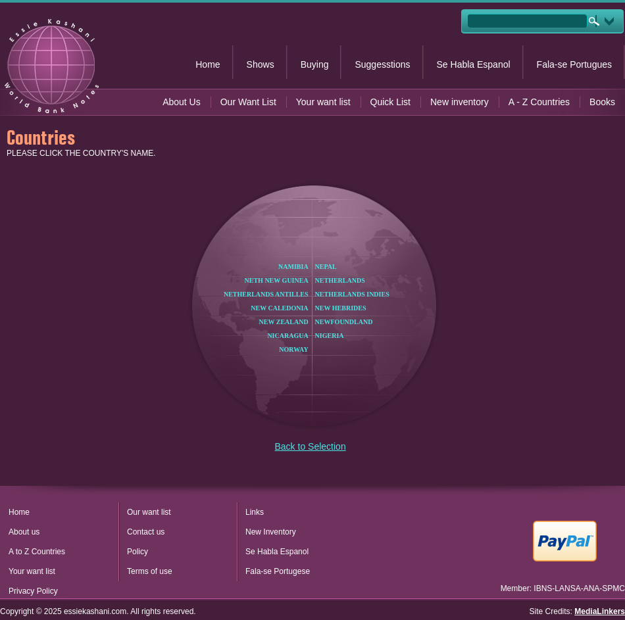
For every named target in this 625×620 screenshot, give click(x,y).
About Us (181, 102)
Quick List (390, 102)
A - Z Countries (539, 102)
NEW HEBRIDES (340, 308)
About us (24, 532)
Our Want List (248, 102)
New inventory (459, 102)
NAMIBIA (293, 266)
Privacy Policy (33, 591)
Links (254, 512)
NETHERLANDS (340, 280)
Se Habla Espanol (474, 64)
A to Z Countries (37, 551)
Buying (315, 64)
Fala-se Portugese (277, 571)
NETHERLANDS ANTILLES (266, 294)
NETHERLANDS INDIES (352, 294)
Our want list (149, 512)
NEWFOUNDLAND (344, 321)
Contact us (145, 532)
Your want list (323, 102)
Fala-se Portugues (574, 64)
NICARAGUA (287, 335)
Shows (260, 64)
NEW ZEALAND (284, 321)
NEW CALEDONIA (279, 308)
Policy (137, 551)
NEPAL (326, 266)
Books (602, 102)
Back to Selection (310, 446)
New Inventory (270, 532)
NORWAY (293, 349)
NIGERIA (329, 335)
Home (207, 64)
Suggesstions (382, 64)
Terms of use (149, 571)
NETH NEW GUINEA (277, 280)
